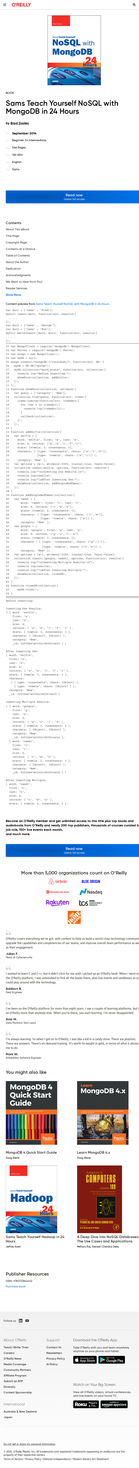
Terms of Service (13, 1459)
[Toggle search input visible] (134, 4)
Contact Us (53, 1347)
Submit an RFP (13, 1381)
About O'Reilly (15, 1340)
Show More (13, 294)
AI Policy (52, 1364)
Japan (8, 1417)
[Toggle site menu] (4, 4)
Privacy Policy (55, 1358)
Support (53, 1340)
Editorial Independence (57, 1459)
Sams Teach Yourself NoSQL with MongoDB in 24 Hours (72, 304)
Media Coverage (15, 1364)
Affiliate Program (15, 1375)
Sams (15, 169)
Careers (9, 1353)
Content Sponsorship (18, 1392)
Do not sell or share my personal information (29, 1444)
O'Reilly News (12, 1358)
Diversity (9, 1387)
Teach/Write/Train (16, 1347)
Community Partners (17, 1370)
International (14, 1404)
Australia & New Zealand (20, 1411)
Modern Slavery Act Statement (91, 1459)
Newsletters (54, 1353)
